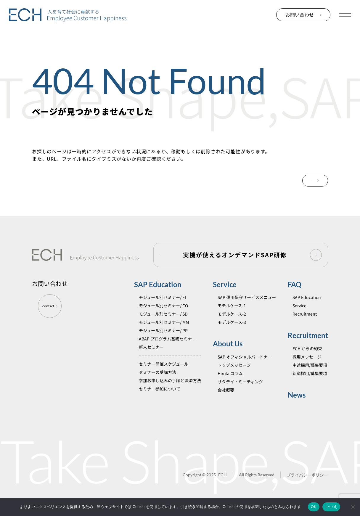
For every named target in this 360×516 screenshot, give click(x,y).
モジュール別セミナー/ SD (163, 322)
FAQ (294, 292)
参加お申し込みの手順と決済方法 (170, 389)
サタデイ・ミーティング (240, 390)
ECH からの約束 (307, 356)
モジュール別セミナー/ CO (163, 314)
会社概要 (226, 398)
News (297, 402)
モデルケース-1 (232, 314)
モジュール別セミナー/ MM (164, 330)
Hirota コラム (230, 381)
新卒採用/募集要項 (309, 381)
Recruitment (304, 322)
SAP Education (157, 292)
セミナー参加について (159, 397)
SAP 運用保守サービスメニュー (247, 305)
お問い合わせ (303, 14)
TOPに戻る (303, 180)
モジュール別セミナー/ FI (162, 305)
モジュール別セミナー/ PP (163, 339)
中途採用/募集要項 (309, 373)
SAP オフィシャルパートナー (245, 365)
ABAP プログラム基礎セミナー (167, 347)
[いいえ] (353, 507)
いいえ (331, 506)
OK (313, 506)
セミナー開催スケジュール (163, 372)
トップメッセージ (234, 373)
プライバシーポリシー (307, 483)
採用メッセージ (307, 365)
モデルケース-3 (232, 330)
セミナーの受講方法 (157, 380)
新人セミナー (151, 355)
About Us (227, 352)
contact (49, 314)
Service (225, 292)
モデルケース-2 (232, 322)
